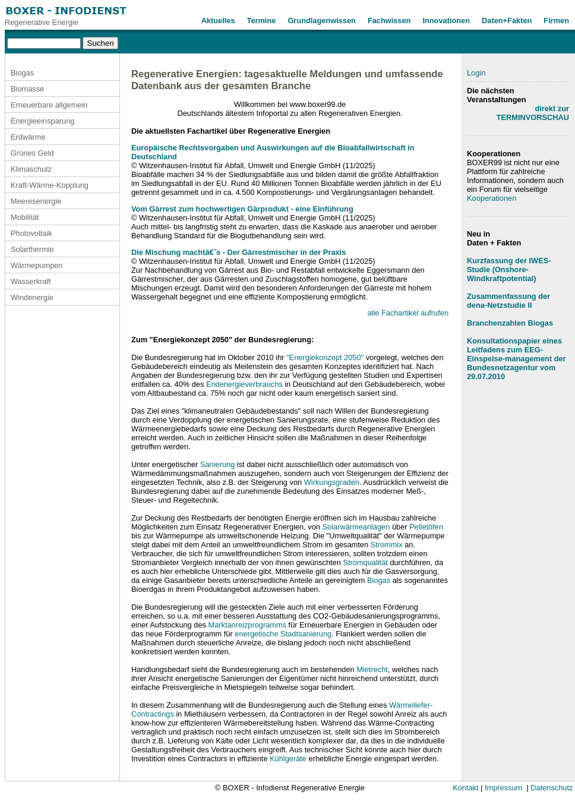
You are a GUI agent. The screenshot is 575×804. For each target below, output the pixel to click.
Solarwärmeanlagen (356, 526)
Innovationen (446, 20)
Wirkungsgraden (331, 482)
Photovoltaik (31, 233)
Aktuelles (218, 20)
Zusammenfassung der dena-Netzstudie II (508, 301)
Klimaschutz (31, 169)
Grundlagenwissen (322, 20)
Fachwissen (389, 20)
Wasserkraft (31, 281)
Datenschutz (551, 787)
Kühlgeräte (288, 758)
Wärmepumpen (36, 265)
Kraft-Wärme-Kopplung (50, 185)
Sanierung (217, 464)
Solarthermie (32, 249)
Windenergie (32, 297)
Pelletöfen (426, 526)
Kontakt (465, 787)
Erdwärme (28, 137)
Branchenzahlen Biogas (510, 323)
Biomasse (27, 88)
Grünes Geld (32, 153)
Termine (261, 20)
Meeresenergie (36, 201)
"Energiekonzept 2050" (325, 357)
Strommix (387, 544)
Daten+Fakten (507, 20)
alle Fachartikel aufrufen (407, 312)
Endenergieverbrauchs (244, 384)
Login (476, 72)
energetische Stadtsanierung (283, 633)
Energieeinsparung (42, 120)
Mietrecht (372, 669)
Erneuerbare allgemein (49, 104)
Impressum (503, 787)
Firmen (556, 20)
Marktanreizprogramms (247, 624)
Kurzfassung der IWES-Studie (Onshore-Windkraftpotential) (509, 269)
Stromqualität (365, 562)
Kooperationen (491, 198)
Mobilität (25, 217)
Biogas (22, 72)
